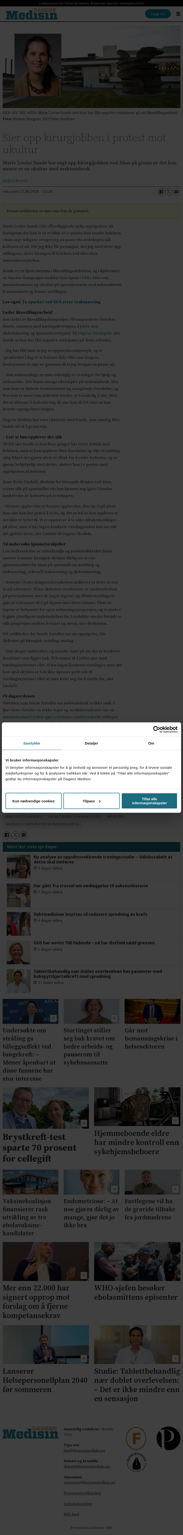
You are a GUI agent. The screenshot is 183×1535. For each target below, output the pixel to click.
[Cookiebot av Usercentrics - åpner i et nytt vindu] (157, 729)
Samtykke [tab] (31, 743)
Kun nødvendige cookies (33, 801)
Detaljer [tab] (91, 743)
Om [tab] (151, 743)
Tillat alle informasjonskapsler (149, 801)
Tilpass (92, 801)
